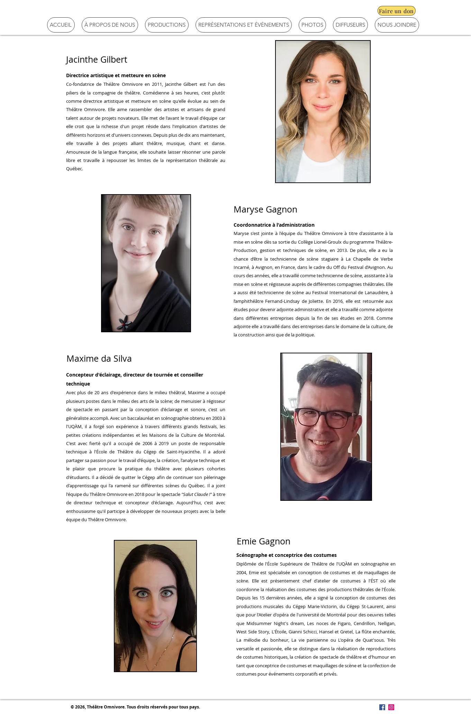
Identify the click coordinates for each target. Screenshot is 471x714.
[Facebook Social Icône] (382, 707)
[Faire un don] (397, 11)
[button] (110, 25)
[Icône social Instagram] (391, 707)
